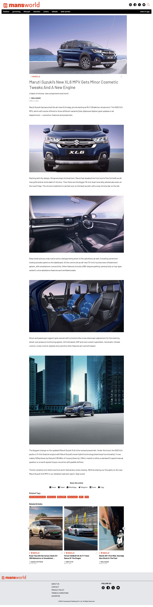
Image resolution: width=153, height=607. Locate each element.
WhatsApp (71, 487)
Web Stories (65, 11)
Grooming (16, 11)
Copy (101, 487)
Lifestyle (27, 11)
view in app (144, 11)
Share (52, 487)
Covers (46, 11)
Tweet (61, 487)
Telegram (83, 487)
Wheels (55, 11)
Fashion (6, 11)
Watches (36, 11)
